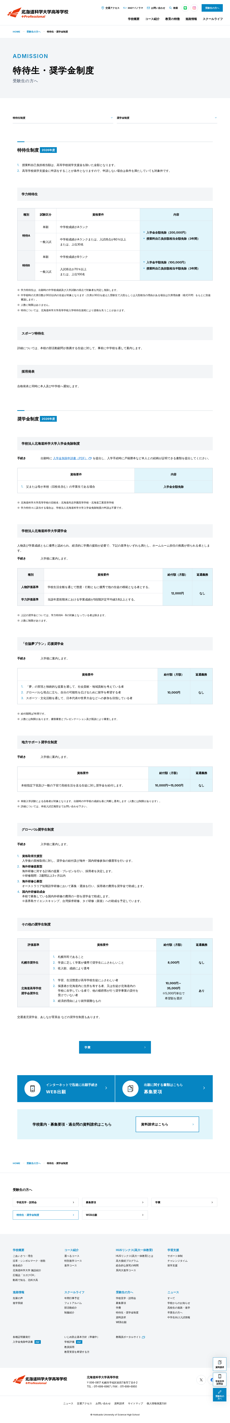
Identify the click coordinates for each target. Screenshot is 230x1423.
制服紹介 (69, 1312)
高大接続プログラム (127, 1260)
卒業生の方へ (175, 1312)
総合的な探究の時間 (127, 1265)
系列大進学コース (126, 1270)
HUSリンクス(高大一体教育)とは (134, 1255)
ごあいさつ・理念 (23, 1255)
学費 (118, 1307)
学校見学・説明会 (126, 1298)
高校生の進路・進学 (178, 1307)
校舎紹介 (18, 1265)
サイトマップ (135, 1403)
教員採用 (69, 1346)
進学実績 (18, 1302)
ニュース (173, 1292)
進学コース (70, 1265)
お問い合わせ (156, 8)
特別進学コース (73, 1260)
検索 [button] (173, 8)
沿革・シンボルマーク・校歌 (29, 1260)
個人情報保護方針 (157, 1403)
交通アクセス (110, 8)
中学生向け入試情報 (178, 1317)
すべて (171, 1298)
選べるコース (71, 1255)
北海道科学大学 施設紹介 (27, 1270)
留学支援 (172, 1265)
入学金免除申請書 (23, 1341)
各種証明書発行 (21, 1336)
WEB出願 (121, 1322)
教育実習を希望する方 (76, 1351)
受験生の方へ (212, 7)
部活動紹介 (70, 1307)
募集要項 (121, 1302)
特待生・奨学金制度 (127, 1312)
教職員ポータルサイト (130, 1336)
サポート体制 (175, 1255)
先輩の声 (18, 1298)
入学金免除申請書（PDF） (72, 458)
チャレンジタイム (177, 1260)
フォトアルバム (73, 1302)
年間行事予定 (71, 1298)
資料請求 (121, 1317)
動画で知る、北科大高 (25, 1279)
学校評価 (69, 1341)
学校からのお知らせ (178, 1302)
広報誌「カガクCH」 (24, 1275)
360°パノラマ (133, 8)
